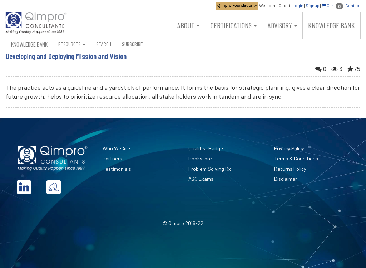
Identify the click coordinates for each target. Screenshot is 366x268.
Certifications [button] (234, 25)
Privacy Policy (289, 148)
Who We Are (116, 148)
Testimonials (117, 169)
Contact (353, 5)
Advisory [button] (282, 25)
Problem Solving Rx (209, 169)
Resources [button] (71, 43)
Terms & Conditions (296, 158)
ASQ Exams (200, 179)
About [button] (188, 25)
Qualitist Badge (205, 148)
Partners (112, 158)
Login (297, 5)
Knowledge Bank (331, 25)
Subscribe (132, 43)
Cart (332, 5)
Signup (313, 5)
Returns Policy (290, 169)
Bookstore (200, 158)
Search (103, 43)
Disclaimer (285, 179)
